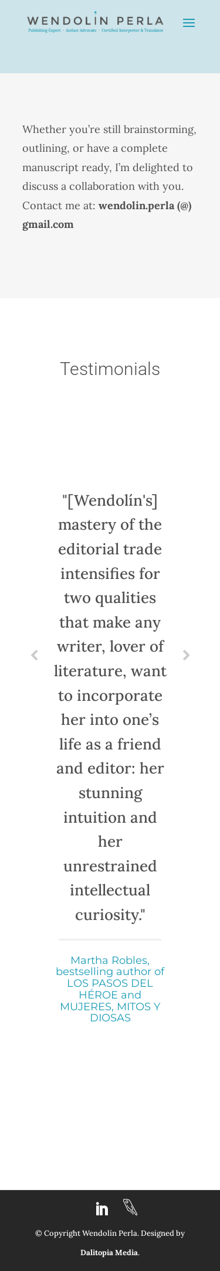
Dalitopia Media (109, 1253)
